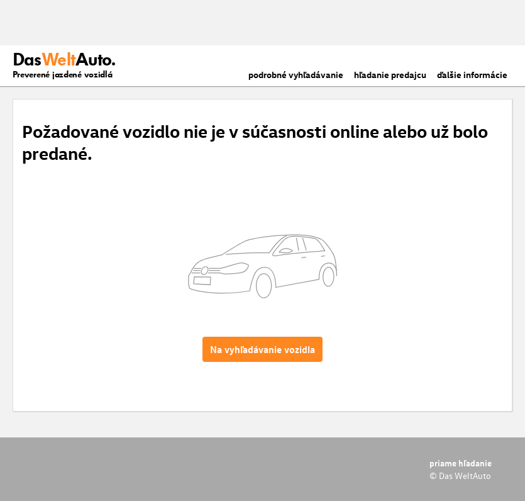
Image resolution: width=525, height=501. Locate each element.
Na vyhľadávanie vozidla (262, 349)
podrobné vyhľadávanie (295, 75)
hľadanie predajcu (390, 75)
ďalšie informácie (472, 75)
